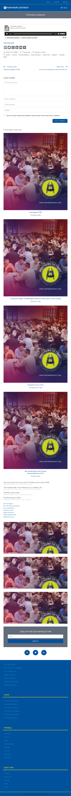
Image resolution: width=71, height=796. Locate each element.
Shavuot (7, 747)
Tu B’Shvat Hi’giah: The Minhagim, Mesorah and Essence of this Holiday (35, 298)
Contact (57, 2)
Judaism (54, 55)
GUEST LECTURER (12, 52)
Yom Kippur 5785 (35, 212)
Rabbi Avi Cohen (8, 510)
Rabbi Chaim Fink (9, 512)
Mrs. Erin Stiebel (8, 503)
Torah (6, 695)
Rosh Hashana (9, 744)
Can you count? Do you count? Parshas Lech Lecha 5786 (26, 482)
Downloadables (24, 55)
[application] (35, 34)
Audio (8, 55)
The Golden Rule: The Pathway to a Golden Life (23, 487)
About (49, 2)
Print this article (9, 43)
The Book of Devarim (11, 714)
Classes (14, 55)
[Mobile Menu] (64, 7)
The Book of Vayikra (11, 707)
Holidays (8, 727)
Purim (6, 740)
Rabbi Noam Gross (9, 517)
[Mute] (59, 34)
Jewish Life (46, 55)
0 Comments (26, 52)
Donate (65, 2)
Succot (6, 750)
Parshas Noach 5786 (12, 498)
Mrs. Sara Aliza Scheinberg (12, 506)
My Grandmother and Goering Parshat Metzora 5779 (35, 472)
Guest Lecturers (36, 55)
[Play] (7, 34)
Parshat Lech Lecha (11, 492)
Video (6, 783)
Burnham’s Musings (10, 718)
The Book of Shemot (11, 704)
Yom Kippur (8, 757)
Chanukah (7, 733)
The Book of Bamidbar (11, 711)
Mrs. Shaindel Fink (9, 508)
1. (21, 37)
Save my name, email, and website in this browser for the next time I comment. (33, 115)
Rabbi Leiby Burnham (10, 514)
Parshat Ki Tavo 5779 (35, 385)
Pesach (6, 737)
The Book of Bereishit (11, 700)
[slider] (32, 33)
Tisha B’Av (7, 754)
